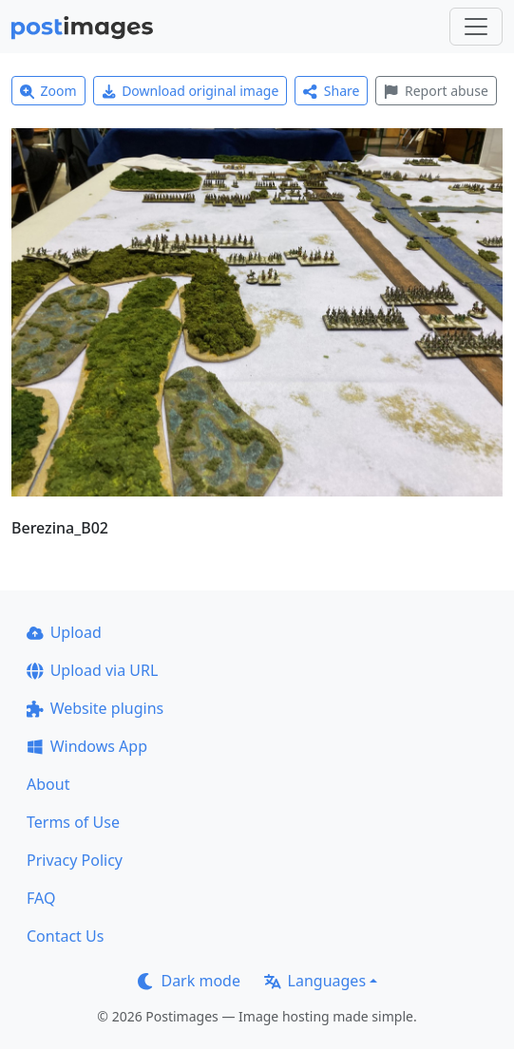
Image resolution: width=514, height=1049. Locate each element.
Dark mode (189, 980)
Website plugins (95, 708)
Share (331, 91)
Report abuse (435, 91)
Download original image (190, 91)
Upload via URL (92, 670)
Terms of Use (73, 822)
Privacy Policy (75, 860)
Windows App (87, 746)
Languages (315, 980)
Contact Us (65, 936)
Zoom (48, 91)
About (48, 784)
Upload (64, 632)
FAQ (41, 898)
